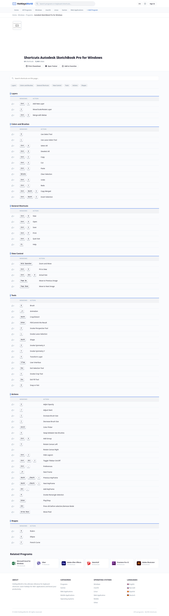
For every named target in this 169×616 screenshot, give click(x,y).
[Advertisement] (90, 38)
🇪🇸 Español (131, 591)
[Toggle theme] (145, 4)
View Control (57, 85)
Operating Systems (67, 599)
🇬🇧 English (130, 584)
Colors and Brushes (26, 85)
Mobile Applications (67, 595)
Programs (63, 584)
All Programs (27, 10)
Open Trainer (51, 66)
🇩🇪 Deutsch (131, 595)
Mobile (96, 599)
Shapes (83, 85)
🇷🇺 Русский (131, 588)
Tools (67, 85)
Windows (38, 10)
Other (96, 602)
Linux (56, 10)
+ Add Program (92, 10)
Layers (14, 85)
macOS (48, 10)
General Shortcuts (43, 85)
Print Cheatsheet (33, 66)
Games (64, 10)
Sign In (152, 4)
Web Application (99, 595)
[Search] (65, 3)
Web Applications (77, 10)
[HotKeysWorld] (22, 4)
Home (16, 10)
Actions (75, 85)
